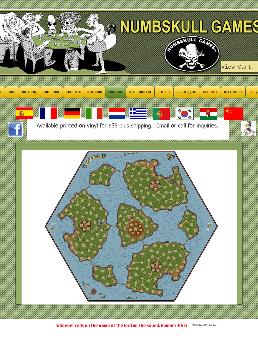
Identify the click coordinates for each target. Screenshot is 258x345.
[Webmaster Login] (205, 325)
